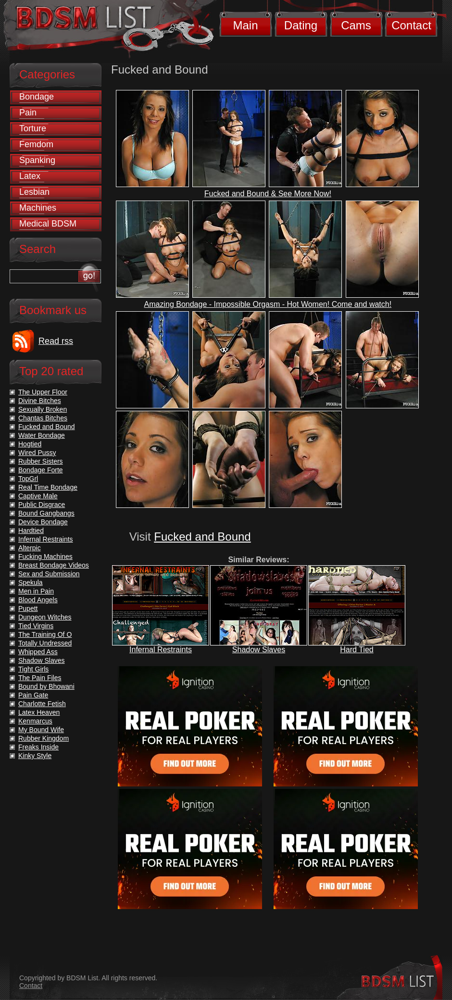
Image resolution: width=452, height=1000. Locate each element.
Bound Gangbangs (46, 513)
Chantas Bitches (42, 418)
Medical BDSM (47, 223)
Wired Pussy (37, 452)
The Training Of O (45, 634)
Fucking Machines (45, 556)
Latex (29, 176)
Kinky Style (34, 755)
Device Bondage (43, 522)
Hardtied (31, 530)
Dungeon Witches (45, 617)
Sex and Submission (49, 574)
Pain (28, 112)
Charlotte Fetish (42, 704)
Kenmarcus (35, 721)
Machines (37, 208)
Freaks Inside (38, 747)
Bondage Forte (40, 470)
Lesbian (34, 192)
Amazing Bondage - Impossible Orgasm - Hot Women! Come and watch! (268, 304)
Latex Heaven (39, 712)
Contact (411, 25)
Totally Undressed (45, 643)
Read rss (55, 341)
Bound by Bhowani (46, 686)
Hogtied (29, 444)
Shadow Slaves (258, 650)
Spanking (37, 160)
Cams (356, 25)
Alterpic (29, 548)
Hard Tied (356, 650)
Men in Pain (36, 591)
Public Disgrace (41, 504)
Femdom (36, 144)
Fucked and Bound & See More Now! (267, 194)
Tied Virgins (35, 626)
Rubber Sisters (40, 461)
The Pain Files (39, 678)
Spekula (30, 582)
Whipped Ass (38, 652)
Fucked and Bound (202, 536)
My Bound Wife (41, 730)
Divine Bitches (39, 401)
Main (245, 25)
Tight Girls (33, 669)
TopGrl (28, 478)
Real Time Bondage (47, 487)
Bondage (36, 96)
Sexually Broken (42, 409)
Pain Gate (33, 695)
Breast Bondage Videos (53, 565)
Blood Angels (38, 600)
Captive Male (38, 496)
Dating (300, 25)
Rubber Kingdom (43, 738)
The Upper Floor (42, 392)
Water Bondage (41, 435)
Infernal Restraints (160, 650)
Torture (32, 128)
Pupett (28, 608)
